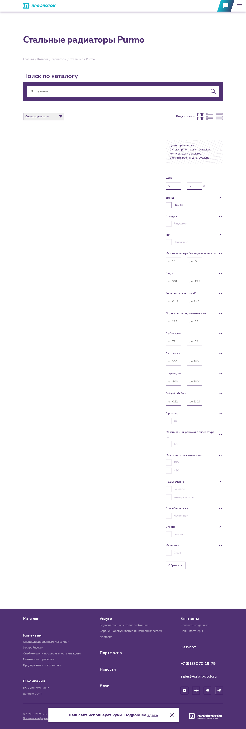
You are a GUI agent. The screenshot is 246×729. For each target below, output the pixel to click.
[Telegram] (219, 690)
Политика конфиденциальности (42, 718)
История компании (36, 687)
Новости (108, 669)
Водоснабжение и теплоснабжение (124, 624)
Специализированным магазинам (46, 641)
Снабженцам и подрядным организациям (52, 653)
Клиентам (32, 635)
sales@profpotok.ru (199, 676)
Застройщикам (33, 647)
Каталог (31, 618)
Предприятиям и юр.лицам (42, 665)
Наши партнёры (192, 630)
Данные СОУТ (32, 693)
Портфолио (111, 652)
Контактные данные (195, 624)
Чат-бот (188, 646)
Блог (104, 686)
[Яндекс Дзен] (196, 690)
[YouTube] (184, 690)
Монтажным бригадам (38, 659)
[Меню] (238, 6)
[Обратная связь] (225, 6)
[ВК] (207, 690)
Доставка (106, 636)
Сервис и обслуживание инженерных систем (131, 630)
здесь (161, 713)
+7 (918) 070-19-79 (198, 663)
